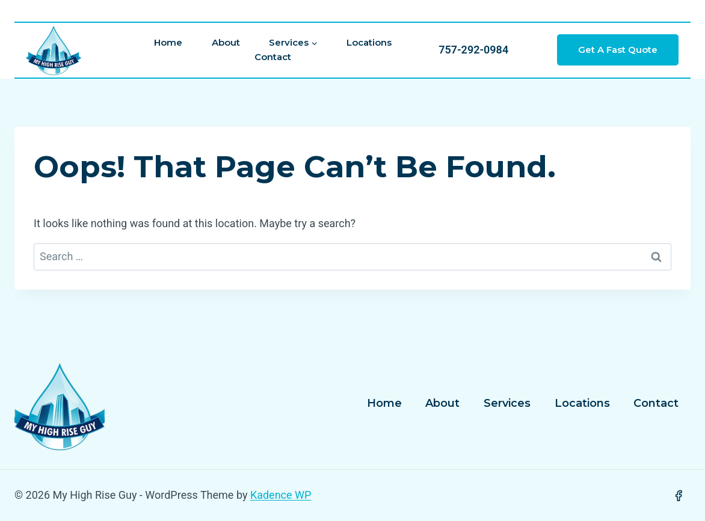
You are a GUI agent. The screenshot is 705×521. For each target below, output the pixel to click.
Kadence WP (280, 495)
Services (507, 403)
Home (168, 42)
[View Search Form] (364, 11)
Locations (369, 42)
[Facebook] (679, 496)
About (226, 42)
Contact (272, 56)
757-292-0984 (473, 49)
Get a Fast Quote (617, 49)
